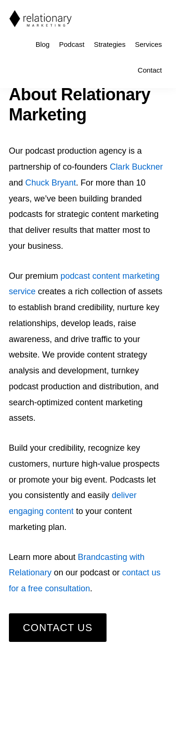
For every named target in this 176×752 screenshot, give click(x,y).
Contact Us (57, 627)
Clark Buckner (136, 166)
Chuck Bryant (50, 182)
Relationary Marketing (40, 18)
